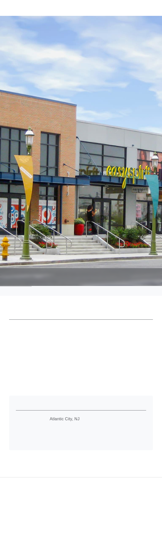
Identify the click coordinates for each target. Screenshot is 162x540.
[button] (148, 8)
